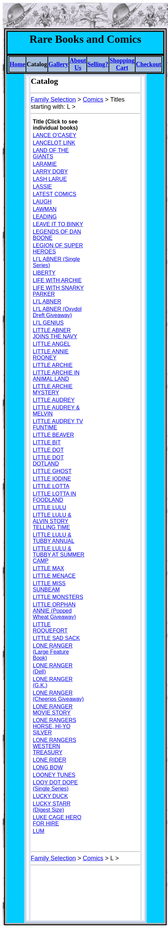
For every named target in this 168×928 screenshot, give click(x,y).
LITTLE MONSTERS (58, 597)
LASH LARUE (50, 179)
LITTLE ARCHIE (52, 365)
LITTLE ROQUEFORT (50, 627)
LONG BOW (48, 767)
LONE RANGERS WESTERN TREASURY (54, 746)
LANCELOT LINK (54, 143)
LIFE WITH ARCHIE (57, 280)
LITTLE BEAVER (53, 435)
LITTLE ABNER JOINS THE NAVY (55, 333)
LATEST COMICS (54, 194)
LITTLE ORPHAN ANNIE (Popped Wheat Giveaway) (54, 611)
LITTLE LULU (49, 507)
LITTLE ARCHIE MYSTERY (52, 389)
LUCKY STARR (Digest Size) (52, 807)
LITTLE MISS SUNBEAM (49, 586)
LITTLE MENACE (54, 576)
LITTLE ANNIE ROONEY (51, 355)
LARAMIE (45, 164)
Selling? (97, 64)
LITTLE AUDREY (54, 400)
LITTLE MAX (48, 568)
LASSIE (42, 186)
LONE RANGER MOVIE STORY (52, 710)
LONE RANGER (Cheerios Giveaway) (58, 696)
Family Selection (53, 99)
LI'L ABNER (47, 301)
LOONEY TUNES (54, 775)
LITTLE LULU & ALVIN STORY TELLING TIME (52, 521)
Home (17, 64)
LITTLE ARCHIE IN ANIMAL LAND (56, 376)
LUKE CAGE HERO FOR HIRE (57, 820)
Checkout (148, 64)
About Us (78, 64)
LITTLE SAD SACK (56, 638)
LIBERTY (44, 273)
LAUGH (42, 202)
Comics (93, 99)
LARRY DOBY (50, 171)
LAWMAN (45, 209)
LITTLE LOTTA (51, 486)
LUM (38, 831)
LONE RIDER (49, 760)
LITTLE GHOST (52, 471)
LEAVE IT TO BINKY (58, 224)
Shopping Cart (122, 64)
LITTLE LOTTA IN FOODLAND (54, 497)
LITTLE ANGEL (51, 344)
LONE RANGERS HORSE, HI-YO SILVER (54, 726)
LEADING (45, 217)
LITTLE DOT (48, 450)
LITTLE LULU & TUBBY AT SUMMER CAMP (58, 555)
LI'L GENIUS (48, 323)
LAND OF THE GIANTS (51, 153)
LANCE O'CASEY (54, 135)
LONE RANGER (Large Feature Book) (52, 652)
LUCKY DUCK (50, 796)
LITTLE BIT (47, 442)
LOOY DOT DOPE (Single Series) (55, 786)
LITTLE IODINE (52, 479)
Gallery (58, 64)
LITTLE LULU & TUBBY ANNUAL (53, 538)
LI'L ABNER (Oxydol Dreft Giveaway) (57, 312)
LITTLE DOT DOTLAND (48, 461)
